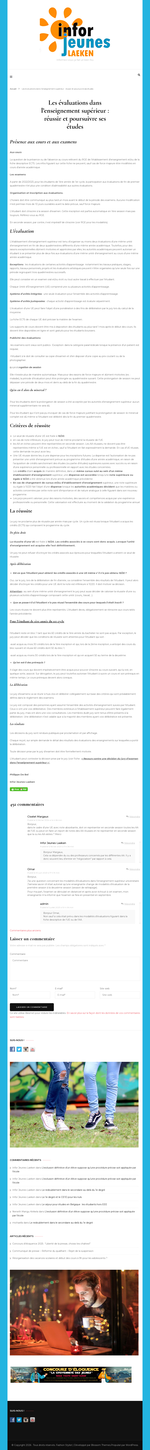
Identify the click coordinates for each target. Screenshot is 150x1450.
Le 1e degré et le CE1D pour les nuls (62, 1197)
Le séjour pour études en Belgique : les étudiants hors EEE (74, 1204)
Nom (13, 988)
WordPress (132, 1445)
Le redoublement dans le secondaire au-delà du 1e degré (73, 1190)
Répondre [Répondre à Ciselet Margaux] (134, 816)
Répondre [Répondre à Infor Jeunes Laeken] (129, 843)
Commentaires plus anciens (25, 930)
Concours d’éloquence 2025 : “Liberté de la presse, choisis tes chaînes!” (51, 1243)
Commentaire (17, 954)
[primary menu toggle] (12, 77)
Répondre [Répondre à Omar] (134, 869)
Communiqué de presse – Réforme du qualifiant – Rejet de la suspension (52, 1251)
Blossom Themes (101, 1445)
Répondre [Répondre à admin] (129, 904)
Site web (105, 988)
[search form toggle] (139, 75)
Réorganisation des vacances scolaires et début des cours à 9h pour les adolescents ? (59, 1258)
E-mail (59, 988)
